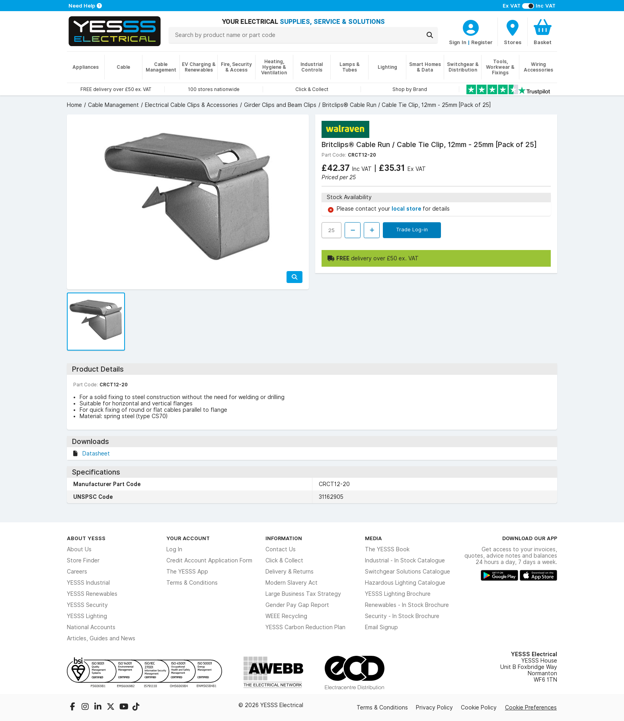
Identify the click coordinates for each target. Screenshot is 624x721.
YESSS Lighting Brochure (398, 594)
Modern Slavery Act (291, 583)
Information (283, 538)
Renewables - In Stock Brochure (407, 605)
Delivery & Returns (289, 571)
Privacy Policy (434, 707)
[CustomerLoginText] (471, 26)
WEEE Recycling (286, 616)
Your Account (188, 538)
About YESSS (86, 538)
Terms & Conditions (192, 583)
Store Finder (83, 560)
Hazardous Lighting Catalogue (405, 583)
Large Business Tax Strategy (303, 594)
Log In (174, 549)
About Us (79, 549)
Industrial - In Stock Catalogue (405, 560)
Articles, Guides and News (101, 638)
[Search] (430, 35)
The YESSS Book (387, 549)
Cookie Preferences (531, 707)
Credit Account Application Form (209, 560)
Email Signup (381, 627)
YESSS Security (87, 605)
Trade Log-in (412, 229)
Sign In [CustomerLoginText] (457, 42)
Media (373, 538)
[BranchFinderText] (513, 31)
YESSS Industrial (88, 583)
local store (407, 208)
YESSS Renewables (92, 594)
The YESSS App (187, 571)
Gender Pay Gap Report (297, 605)
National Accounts (91, 627)
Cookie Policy (479, 707)
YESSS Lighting (87, 616)
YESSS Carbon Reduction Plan (305, 627)
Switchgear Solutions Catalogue (407, 571)
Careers (77, 571)
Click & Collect (284, 560)
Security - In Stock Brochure (402, 616)
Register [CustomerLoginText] (482, 42)
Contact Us (280, 549)
